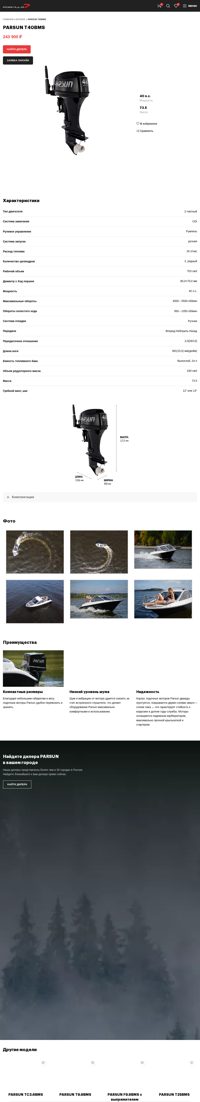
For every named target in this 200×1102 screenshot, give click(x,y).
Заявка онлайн (18, 60)
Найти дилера (17, 49)
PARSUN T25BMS (174, 1094)
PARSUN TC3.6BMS (25, 1094)
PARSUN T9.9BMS (75, 1094)
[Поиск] (168, 6)
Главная (8, 19)
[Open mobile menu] (190, 6)
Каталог (21, 19)
